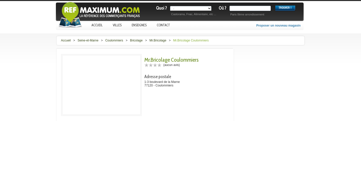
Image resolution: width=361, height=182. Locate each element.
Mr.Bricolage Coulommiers (191, 40)
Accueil (97, 25)
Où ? (222, 8)
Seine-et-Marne (88, 40)
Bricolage (136, 40)
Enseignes (139, 25)
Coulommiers (114, 40)
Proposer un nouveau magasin (278, 25)
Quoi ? (161, 8)
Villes (117, 25)
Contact (163, 25)
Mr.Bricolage (157, 40)
